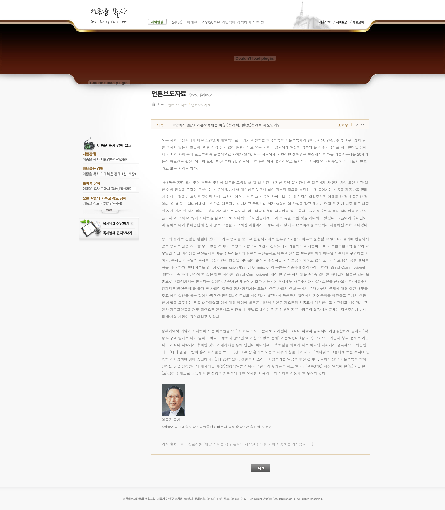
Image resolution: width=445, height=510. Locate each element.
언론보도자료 (177, 105)
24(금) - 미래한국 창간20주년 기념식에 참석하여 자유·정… (219, 21)
